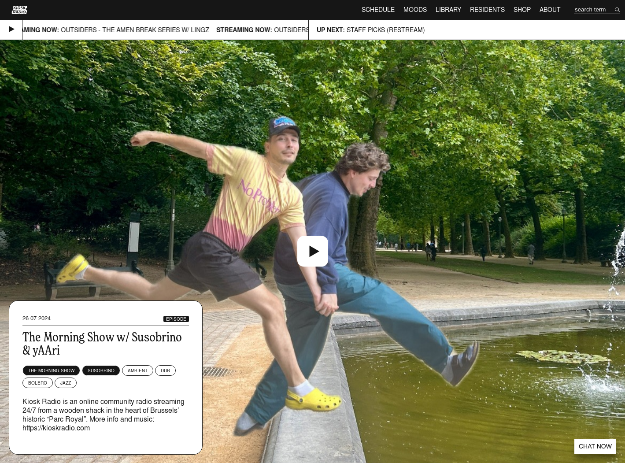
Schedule (378, 9)
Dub (165, 370)
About (550, 9)
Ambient (138, 370)
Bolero (37, 383)
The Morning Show (51, 370)
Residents (487, 9)
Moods (415, 9)
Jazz (65, 383)
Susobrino (101, 370)
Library (448, 9)
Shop (522, 9)
